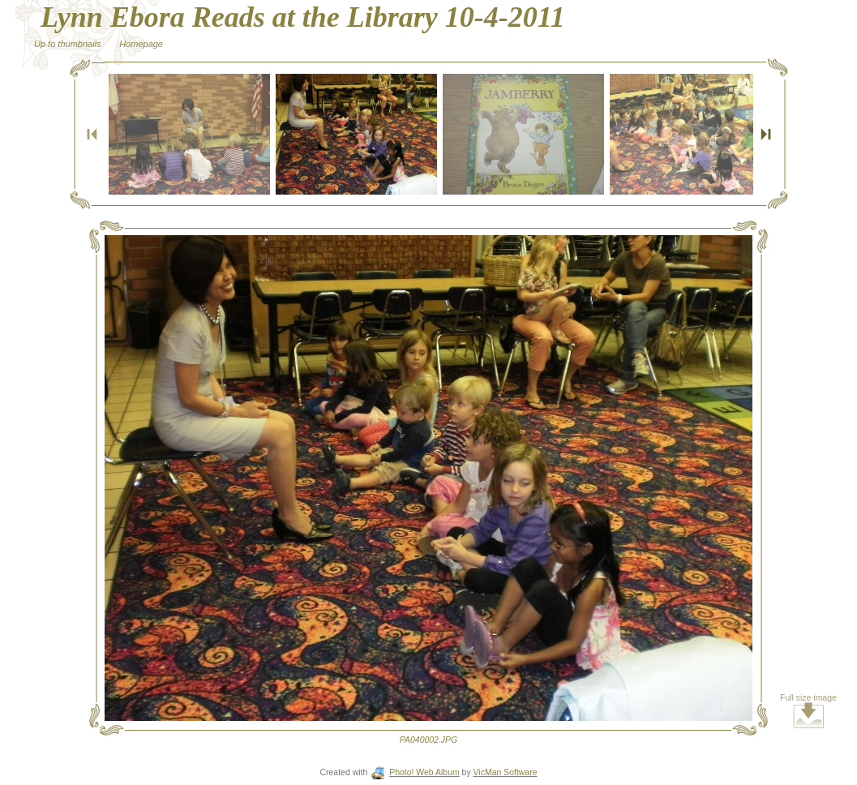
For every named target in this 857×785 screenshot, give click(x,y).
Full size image (808, 710)
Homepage (141, 44)
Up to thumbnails (67, 44)
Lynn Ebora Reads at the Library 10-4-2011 (303, 17)
